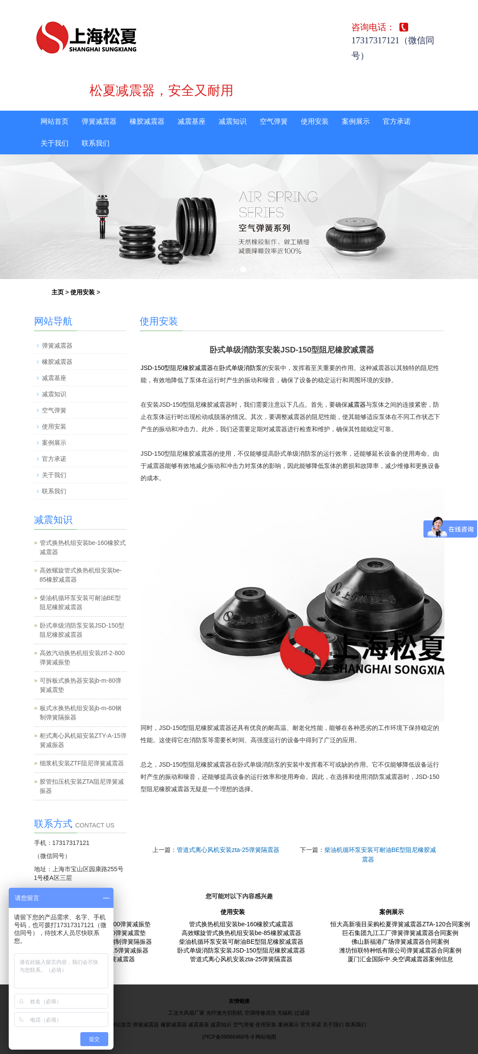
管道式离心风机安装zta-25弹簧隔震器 (228, 849)
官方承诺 (397, 121)
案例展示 (356, 121)
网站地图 (265, 1037)
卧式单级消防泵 (240, 367)
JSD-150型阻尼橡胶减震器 (177, 367)
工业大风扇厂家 (186, 1013)
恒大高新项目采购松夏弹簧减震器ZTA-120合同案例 (400, 924)
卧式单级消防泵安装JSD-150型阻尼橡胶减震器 (241, 950)
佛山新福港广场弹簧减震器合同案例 (400, 941)
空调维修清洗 (260, 1013)
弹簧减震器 (99, 121)
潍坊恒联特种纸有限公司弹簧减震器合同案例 (400, 950)
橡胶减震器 (147, 121)
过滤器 (302, 1013)
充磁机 (285, 1013)
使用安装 (315, 121)
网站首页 (55, 121)
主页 (58, 292)
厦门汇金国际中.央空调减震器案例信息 (400, 959)
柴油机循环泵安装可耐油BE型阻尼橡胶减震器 (241, 941)
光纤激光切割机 (224, 1013)
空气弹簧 (274, 121)
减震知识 (233, 121)
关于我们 (55, 143)
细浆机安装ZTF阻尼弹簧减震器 (82, 763)
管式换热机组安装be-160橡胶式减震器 (241, 924)
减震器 (356, 404)
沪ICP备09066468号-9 (228, 1037)
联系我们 (96, 143)
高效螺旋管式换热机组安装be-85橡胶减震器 (241, 932)
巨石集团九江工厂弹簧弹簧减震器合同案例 (400, 932)
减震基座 (192, 121)
